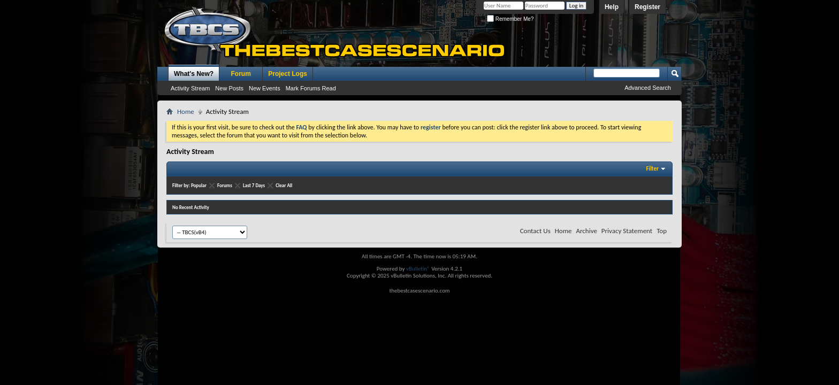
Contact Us (535, 231)
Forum (241, 74)
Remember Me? (510, 19)
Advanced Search (647, 87)
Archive (586, 231)
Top (662, 231)
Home (185, 111)
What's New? (193, 74)
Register (647, 7)
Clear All (284, 185)
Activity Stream (190, 88)
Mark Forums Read (311, 88)
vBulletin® (418, 268)
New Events (264, 88)
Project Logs (287, 74)
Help (612, 7)
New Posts (229, 88)
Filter (652, 168)
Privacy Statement (626, 231)
